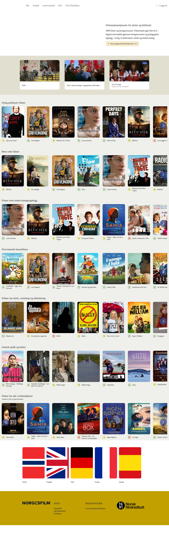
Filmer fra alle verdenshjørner (17, 417)
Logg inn (163, 5)
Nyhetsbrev (58, 535)
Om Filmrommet (60, 533)
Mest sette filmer (10, 173)
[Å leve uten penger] (106, 487)
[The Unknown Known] (33, 487)
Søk (27, 5)
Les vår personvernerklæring (95, 530)
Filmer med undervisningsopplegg (19, 222)
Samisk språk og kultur (14, 369)
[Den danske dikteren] (58, 487)
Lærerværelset (49, 5)
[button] (5, 147)
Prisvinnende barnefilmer (15, 271)
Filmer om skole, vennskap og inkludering (24, 320)
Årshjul (36, 5)
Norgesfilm (58, 530)
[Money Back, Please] (130, 487)
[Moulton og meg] (82, 487)
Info (60, 5)
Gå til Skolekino (72, 5)
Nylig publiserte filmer (13, 124)
